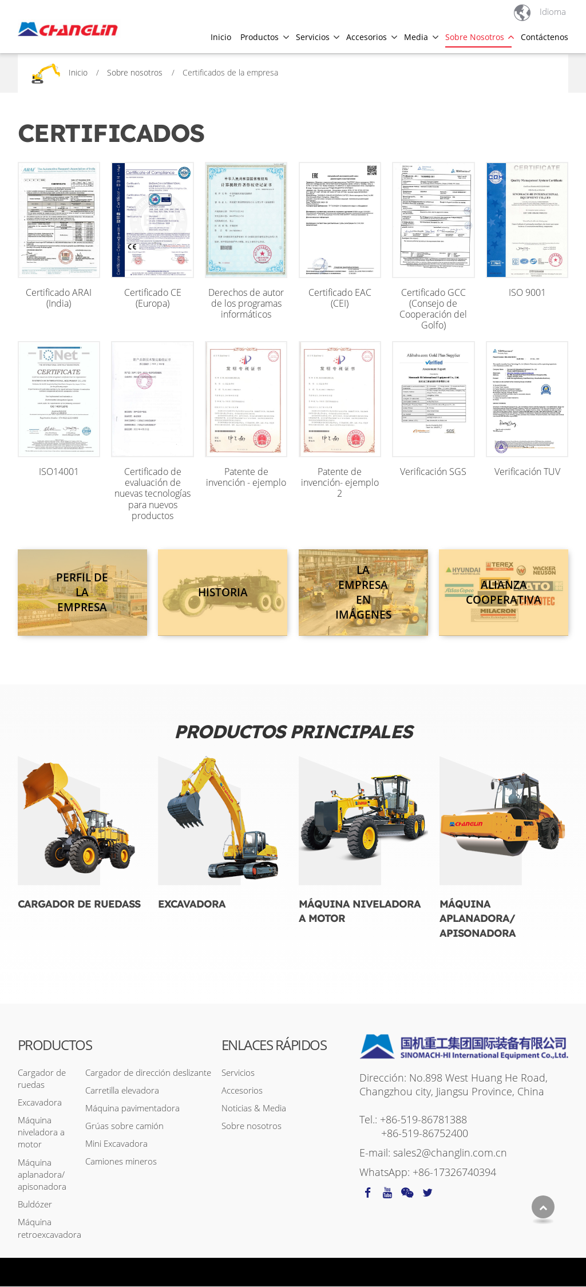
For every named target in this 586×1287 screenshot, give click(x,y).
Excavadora (191, 903)
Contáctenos (544, 36)
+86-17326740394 (454, 1172)
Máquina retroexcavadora (49, 1228)
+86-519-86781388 (423, 1120)
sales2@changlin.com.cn (450, 1153)
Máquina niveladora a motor (360, 911)
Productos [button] (259, 36)
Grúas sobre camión (124, 1126)
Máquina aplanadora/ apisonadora (478, 918)
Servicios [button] (313, 36)
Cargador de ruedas (42, 1078)
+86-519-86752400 (424, 1134)
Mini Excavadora (116, 1144)
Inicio (221, 36)
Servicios (238, 1072)
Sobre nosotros (135, 72)
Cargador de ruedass (79, 903)
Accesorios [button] (366, 36)
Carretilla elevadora (122, 1090)
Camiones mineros (121, 1161)
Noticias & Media (253, 1108)
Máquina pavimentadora (132, 1108)
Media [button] (416, 36)
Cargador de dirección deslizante (148, 1072)
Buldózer (35, 1204)
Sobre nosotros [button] (474, 36)
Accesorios (242, 1090)
